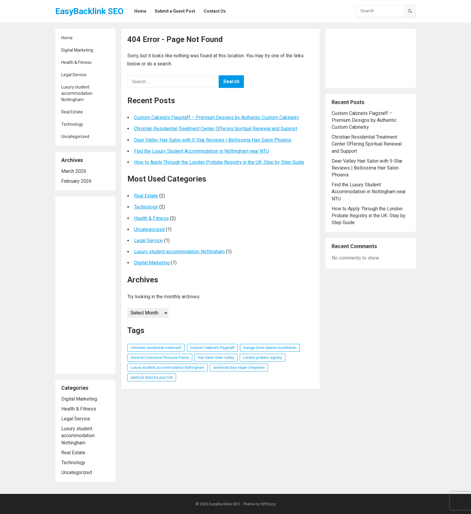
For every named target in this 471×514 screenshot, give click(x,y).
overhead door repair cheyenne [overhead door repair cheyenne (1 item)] (239, 367)
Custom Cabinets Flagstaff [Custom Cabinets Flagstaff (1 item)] (212, 348)
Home (67, 37)
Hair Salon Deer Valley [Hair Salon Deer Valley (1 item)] (216, 358)
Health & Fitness (76, 62)
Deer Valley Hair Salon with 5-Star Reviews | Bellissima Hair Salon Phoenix (212, 140)
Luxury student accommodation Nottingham (77, 93)
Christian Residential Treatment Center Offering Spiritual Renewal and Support (215, 128)
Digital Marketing (77, 50)
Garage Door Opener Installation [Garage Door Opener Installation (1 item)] (269, 348)
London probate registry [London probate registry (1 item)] (262, 358)
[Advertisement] (85, 285)
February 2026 (76, 181)
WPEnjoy (268, 504)
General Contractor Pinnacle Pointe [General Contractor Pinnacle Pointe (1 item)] (160, 358)
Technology (72, 124)
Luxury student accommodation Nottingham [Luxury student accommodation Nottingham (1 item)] (167, 367)
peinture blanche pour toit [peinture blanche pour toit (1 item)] (152, 377)
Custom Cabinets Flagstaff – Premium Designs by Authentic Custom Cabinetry (216, 117)
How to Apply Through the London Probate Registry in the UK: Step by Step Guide (219, 162)
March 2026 (73, 171)
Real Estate (72, 112)
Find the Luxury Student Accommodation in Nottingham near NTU (201, 151)
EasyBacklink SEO (89, 11)
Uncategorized (75, 136)
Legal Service (74, 74)
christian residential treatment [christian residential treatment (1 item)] (156, 348)
